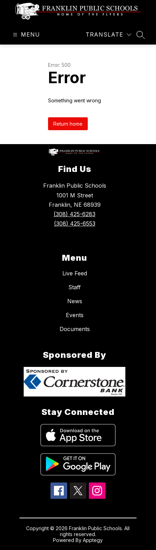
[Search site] (140, 35)
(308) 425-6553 (74, 223)
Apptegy (93, 540)
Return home (68, 124)
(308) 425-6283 (74, 214)
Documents (75, 328)
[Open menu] (25, 34)
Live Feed (74, 273)
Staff (74, 287)
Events (75, 315)
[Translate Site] (108, 34)
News (74, 301)
